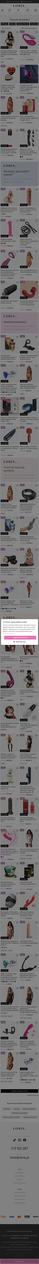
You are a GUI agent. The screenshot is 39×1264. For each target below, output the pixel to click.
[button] (19, 642)
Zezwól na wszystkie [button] (20, 637)
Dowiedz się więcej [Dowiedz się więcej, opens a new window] (8, 633)
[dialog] (19, 632)
